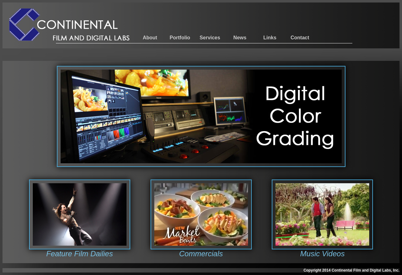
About (150, 37)
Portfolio (180, 37)
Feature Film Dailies (79, 253)
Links (269, 37)
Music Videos (322, 253)
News (239, 37)
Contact (299, 37)
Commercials (201, 253)
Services (210, 37)
